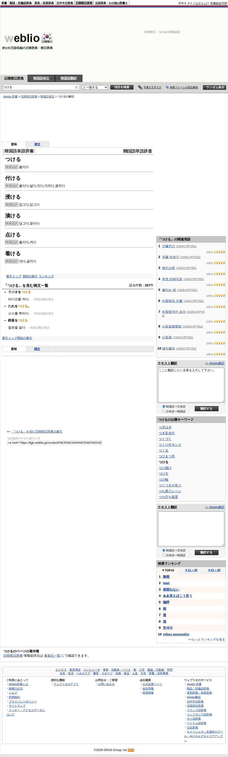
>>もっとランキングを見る (206, 639)
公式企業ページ (152, 684)
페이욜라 (168, 348)
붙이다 (24, 167)
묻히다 (60, 186)
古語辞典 (100, 3)
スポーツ (107, 673)
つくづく (165, 439)
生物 (118, 673)
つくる (163, 450)
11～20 (191, 570)
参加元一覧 (52, 655)
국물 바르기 (170, 257)
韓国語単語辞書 (19, 151)
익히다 (49, 186)
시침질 (167, 337)
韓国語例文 (41, 78)
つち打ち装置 (168, 497)
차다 (40, 186)
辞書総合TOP (218, 3)
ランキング (46, 276)
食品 (126, 673)
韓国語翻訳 (69, 78)
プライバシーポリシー (23, 701)
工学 (142, 669)
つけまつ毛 (167, 456)
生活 (71, 673)
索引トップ (13, 276)
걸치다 (31, 261)
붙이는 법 (169, 290)
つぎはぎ (165, 427)
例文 (37, 144)
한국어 (168, 628)
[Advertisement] (157, 41)
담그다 (34, 204)
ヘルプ (13, 692)
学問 (170, 669)
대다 (22, 261)
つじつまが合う (170, 485)
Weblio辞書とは (18, 684)
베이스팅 (168, 268)
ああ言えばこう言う (177, 596)
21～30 (214, 570)
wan (166, 583)
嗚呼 (166, 602)
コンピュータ (91, 669)
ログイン (200, 3)
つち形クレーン (170, 491)
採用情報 (148, 692)
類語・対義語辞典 (21, 3)
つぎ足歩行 (167, 433)
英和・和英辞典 (44, 3)
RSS (131, 750)
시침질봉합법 (172, 326)
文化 (62, 673)
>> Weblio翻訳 (215, 363)
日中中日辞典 (64, 3)
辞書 (4, 3)
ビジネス (61, 669)
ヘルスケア (83, 673)
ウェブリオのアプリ (66, 684)
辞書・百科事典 (158, 673)
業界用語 (75, 669)
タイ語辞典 (194, 718)
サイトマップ (17, 705)
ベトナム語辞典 (196, 723)
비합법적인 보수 (174, 312)
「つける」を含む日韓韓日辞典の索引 (36, 431)
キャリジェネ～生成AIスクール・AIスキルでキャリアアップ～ (203, 736)
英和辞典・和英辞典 (199, 692)
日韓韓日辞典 (84, 3)
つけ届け (165, 468)
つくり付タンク (170, 444)
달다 (33, 186)
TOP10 (168, 570)
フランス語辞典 (196, 710)
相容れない (171, 589)
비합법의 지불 (172, 301)
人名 (135, 673)
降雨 (166, 577)
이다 (36, 223)
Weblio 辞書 (10, 96)
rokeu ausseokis (176, 634)
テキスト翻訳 (167, 363)
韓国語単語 (47, 96)
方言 (143, 673)
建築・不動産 (155, 669)
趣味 (96, 673)
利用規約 (14, 697)
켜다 (33, 242)
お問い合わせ (106, 684)
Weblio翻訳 (194, 697)
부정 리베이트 (172, 279)
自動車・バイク (121, 669)
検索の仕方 (16, 688)
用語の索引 (30, 276)
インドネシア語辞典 (199, 714)
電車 (105, 669)
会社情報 (148, 688)
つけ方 (163, 474)
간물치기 (168, 246)
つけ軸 (163, 479)
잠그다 (24, 204)
